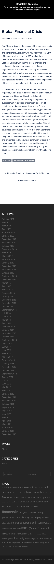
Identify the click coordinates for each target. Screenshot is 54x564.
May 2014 (6, 320)
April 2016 (6, 286)
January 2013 (8, 363)
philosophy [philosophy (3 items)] (32, 534)
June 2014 (6, 316)
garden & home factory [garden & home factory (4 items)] (33, 512)
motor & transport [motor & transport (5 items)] (40, 528)
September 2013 (9, 340)
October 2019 (8, 246)
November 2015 (9, 303)
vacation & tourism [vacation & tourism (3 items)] (22, 546)
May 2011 (6, 417)
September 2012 (9, 374)
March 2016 (7, 290)
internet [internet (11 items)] (40, 522)
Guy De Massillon (26, 180)
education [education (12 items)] (9, 506)
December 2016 (9, 279)
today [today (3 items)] (42, 542)
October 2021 (8, 219)
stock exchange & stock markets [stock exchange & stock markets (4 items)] (16, 542)
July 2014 (6, 313)
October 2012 (8, 370)
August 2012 (7, 377)
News (30, 38)
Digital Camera (32, 474)
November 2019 (9, 242)
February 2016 (8, 293)
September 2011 (9, 407)
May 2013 (6, 353)
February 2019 (8, 259)
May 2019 (6, 252)
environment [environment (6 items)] (23, 506)
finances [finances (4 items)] (34, 506)
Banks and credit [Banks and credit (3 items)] (19, 493)
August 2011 (7, 410)
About (4, 449)
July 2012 (6, 380)
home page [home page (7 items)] (36, 517)
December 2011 (9, 397)
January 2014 (8, 330)
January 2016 (8, 296)
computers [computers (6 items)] (44, 497)
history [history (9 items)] (25, 517)
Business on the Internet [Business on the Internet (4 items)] (27, 497)
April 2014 (6, 323)
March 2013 (7, 357)
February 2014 (8, 327)
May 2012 (6, 387)
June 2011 (6, 414)
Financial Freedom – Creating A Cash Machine (28, 173)
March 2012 (7, 390)
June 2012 (6, 384)
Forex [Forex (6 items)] (19, 512)
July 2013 (6, 347)
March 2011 (7, 424)
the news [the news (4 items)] (35, 542)
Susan (7, 38)
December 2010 (9, 434)
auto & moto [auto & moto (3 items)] (39, 487)
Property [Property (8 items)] (19, 538)
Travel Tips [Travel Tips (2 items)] (11, 546)
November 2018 (9, 269)
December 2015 (9, 300)
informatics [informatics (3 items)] (6, 523)
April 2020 (6, 229)
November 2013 (9, 333)
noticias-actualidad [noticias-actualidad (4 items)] (18, 534)
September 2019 (9, 249)
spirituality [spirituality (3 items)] (48, 539)
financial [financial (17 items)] (9, 512)
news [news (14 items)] (6, 533)
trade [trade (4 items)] (47, 542)
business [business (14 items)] (33, 492)
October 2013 (8, 337)
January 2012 (8, 394)
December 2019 (9, 239)
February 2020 (8, 232)
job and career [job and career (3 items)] (15, 528)
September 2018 (9, 276)
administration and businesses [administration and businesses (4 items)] (15, 487)
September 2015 (9, 310)
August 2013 (7, 343)
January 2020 (8, 236)
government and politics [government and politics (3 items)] (11, 518)
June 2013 (6, 350)
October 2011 (8, 404)
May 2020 (6, 226)
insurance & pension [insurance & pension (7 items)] (23, 522)
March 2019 (7, 256)
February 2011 (8, 427)
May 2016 (6, 283)
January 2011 (8, 431)
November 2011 (9, 400)
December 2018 (9, 266)
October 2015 (8, 306)
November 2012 (9, 367)
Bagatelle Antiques (27, 4)
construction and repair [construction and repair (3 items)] (10, 502)
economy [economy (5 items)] (43, 501)
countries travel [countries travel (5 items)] (27, 501)
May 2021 (6, 222)
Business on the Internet (24, 161)
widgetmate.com (8, 474)
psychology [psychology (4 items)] (30, 538)
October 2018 (8, 273)
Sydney (48, 559)
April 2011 (6, 421)
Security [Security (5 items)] (39, 538)
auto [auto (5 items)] (32, 487)
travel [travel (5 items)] (4, 546)
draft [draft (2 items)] (37, 502)
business (6, 161)
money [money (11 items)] (26, 528)
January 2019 (8, 263)
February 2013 (8, 360)
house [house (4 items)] (46, 517)
